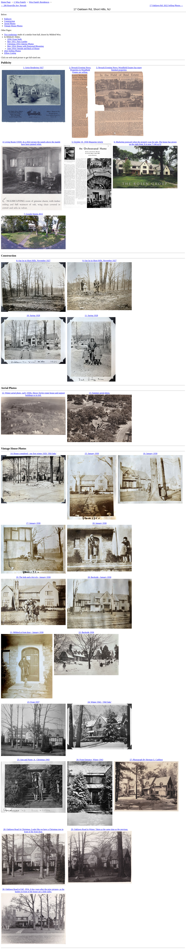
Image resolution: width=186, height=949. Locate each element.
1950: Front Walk (14, 39)
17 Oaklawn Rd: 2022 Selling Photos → (166, 5)
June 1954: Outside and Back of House (23, 48)
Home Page (6, 2)
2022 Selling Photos (12, 51)
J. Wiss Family (20, 2)
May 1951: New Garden (17, 41)
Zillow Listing (10, 53)
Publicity (8, 19)
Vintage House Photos (13, 26)
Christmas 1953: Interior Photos (20, 44)
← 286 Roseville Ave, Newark (13, 5)
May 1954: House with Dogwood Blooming (25, 46)
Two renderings (10, 35)
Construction (9, 21)
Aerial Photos (10, 23)
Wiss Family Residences (39, 2)
